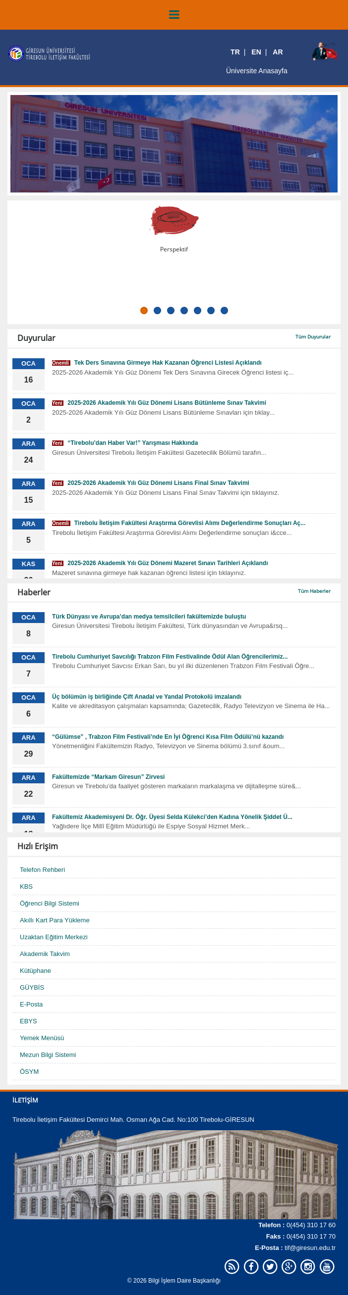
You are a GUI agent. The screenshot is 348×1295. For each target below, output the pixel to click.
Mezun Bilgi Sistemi (48, 1054)
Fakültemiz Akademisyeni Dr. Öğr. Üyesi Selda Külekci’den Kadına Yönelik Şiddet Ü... (172, 817)
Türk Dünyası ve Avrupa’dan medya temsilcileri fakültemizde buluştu (149, 616)
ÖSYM (29, 1071)
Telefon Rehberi (42, 869)
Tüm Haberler (314, 590)
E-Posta (31, 1004)
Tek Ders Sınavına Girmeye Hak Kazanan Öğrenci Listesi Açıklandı (157, 362)
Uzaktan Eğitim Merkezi (54, 937)
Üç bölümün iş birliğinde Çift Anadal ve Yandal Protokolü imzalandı (146, 696)
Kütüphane (35, 970)
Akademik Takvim (45, 954)
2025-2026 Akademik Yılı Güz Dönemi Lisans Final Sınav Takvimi (150, 483)
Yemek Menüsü (42, 1038)
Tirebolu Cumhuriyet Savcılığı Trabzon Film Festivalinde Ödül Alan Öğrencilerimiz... (170, 656)
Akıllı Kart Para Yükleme (55, 920)
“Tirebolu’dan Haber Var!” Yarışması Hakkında (125, 442)
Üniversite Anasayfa (257, 71)
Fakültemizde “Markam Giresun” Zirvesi (108, 776)
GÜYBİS (32, 987)
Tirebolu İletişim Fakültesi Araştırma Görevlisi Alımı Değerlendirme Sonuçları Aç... (178, 523)
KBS (26, 886)
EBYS (28, 1021)
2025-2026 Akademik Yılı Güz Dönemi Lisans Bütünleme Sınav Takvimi (159, 402)
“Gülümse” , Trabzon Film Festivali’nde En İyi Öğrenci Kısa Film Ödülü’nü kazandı (168, 736)
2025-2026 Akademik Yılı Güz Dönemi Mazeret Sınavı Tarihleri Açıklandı (160, 563)
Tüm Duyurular (313, 336)
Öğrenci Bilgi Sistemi (49, 903)
